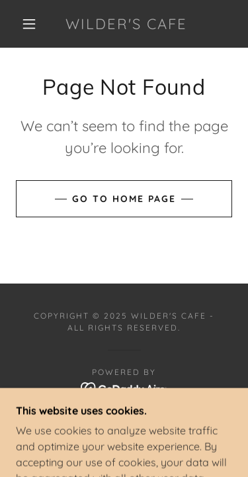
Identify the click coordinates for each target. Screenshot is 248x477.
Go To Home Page (124, 199)
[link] (126, 23)
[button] (29, 24)
